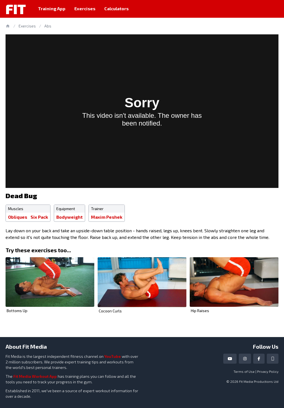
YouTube (112, 356)
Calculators (116, 8)
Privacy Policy (267, 371)
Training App (51, 8)
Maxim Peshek (106, 217)
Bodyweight (69, 217)
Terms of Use (244, 371)
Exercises (84, 8)
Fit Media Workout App (35, 376)
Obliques (17, 217)
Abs (47, 26)
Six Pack (39, 217)
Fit (16, 9)
